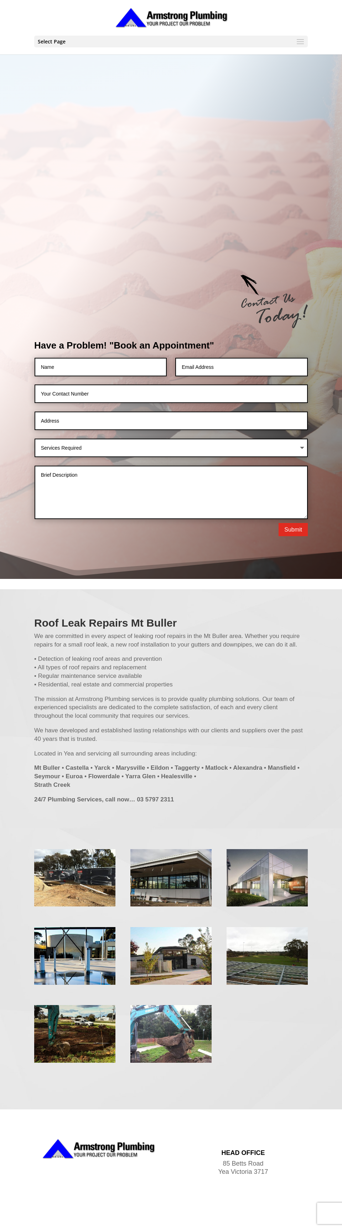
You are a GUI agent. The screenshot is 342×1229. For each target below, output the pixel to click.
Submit (293, 478)
